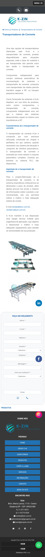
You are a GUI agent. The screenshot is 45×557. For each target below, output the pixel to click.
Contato (22, 484)
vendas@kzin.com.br (22, 516)
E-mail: (22, 329)
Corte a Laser (22, 466)
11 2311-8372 (22, 510)
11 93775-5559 (22, 513)
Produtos (22, 460)
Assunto (22, 346)
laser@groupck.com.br (22, 522)
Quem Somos (22, 454)
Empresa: (22, 355)
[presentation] (16, 383)
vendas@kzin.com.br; (21, 207)
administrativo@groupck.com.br (22, 519)
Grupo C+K (22, 449)
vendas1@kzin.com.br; (16, 210)
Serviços (22, 472)
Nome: (22, 320)
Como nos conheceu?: (22, 372)
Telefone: (22, 338)
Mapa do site (22, 490)
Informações (22, 478)
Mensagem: (22, 364)
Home (22, 443)
